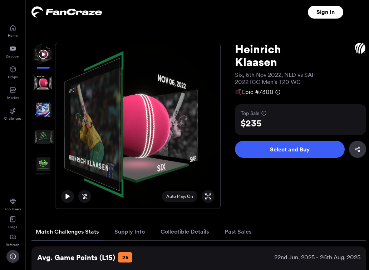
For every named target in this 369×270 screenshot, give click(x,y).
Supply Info (129, 231)
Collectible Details (185, 231)
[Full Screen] (208, 196)
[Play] (67, 196)
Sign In (325, 12)
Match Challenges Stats (67, 231)
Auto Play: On (179, 196)
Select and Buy (290, 149)
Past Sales (238, 231)
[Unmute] (84, 196)
